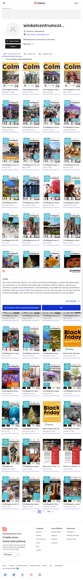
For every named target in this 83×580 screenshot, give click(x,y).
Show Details (71, 301)
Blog (37, 546)
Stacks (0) (29, 54)
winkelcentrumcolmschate (12, 94)
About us (39, 532)
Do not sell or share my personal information (22, 308)
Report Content (35, 565)
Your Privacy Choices (11, 568)
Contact (38, 550)
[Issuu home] (40, 3)
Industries (54, 543)
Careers (38, 535)
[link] (76, 3)
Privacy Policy (24, 290)
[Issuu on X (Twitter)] (22, 574)
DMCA (45, 565)
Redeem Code (71, 539)
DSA (50, 565)
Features (54, 535)
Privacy (11, 565)
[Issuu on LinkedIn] (13, 574)
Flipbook (54, 539)
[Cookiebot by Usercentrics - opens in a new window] (71, 271)
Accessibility (59, 565)
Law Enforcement (22, 565)
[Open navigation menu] (4, 3)
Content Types (56, 532)
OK (61, 308)
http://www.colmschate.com (37, 34)
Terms (5, 565)
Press (38, 543)
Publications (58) (12, 54)
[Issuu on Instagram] (31, 574)
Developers (70, 532)
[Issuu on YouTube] (39, 574)
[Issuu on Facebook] (5, 574)
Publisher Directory (73, 535)
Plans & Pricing (40, 539)
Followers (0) (45, 54)
